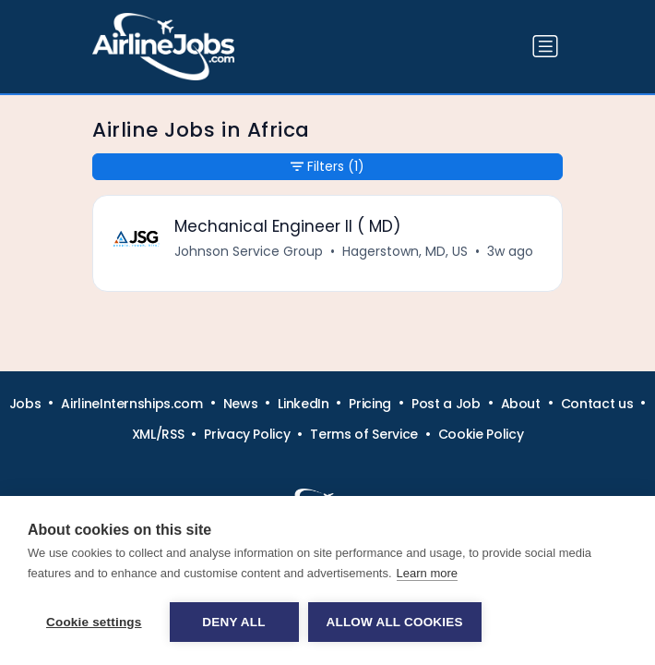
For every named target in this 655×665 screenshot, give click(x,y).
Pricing (370, 403)
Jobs (25, 403)
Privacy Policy (247, 434)
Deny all (233, 622)
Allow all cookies (395, 622)
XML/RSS (158, 434)
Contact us (597, 403)
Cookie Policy (480, 434)
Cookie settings (94, 622)
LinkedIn (303, 403)
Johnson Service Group (248, 251)
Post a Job (446, 403)
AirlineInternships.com (131, 403)
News (240, 403)
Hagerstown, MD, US (405, 251)
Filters (327, 166)
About (521, 403)
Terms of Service (363, 434)
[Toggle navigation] (545, 46)
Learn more (427, 573)
